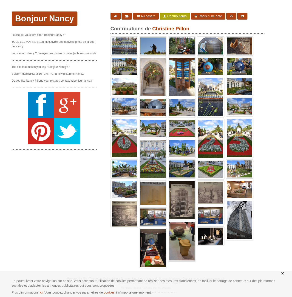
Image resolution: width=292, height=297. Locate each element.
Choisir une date (208, 16)
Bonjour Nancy (44, 18)
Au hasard (146, 16)
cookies (109, 292)
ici (41, 292)
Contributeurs (175, 16)
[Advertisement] (54, 182)
